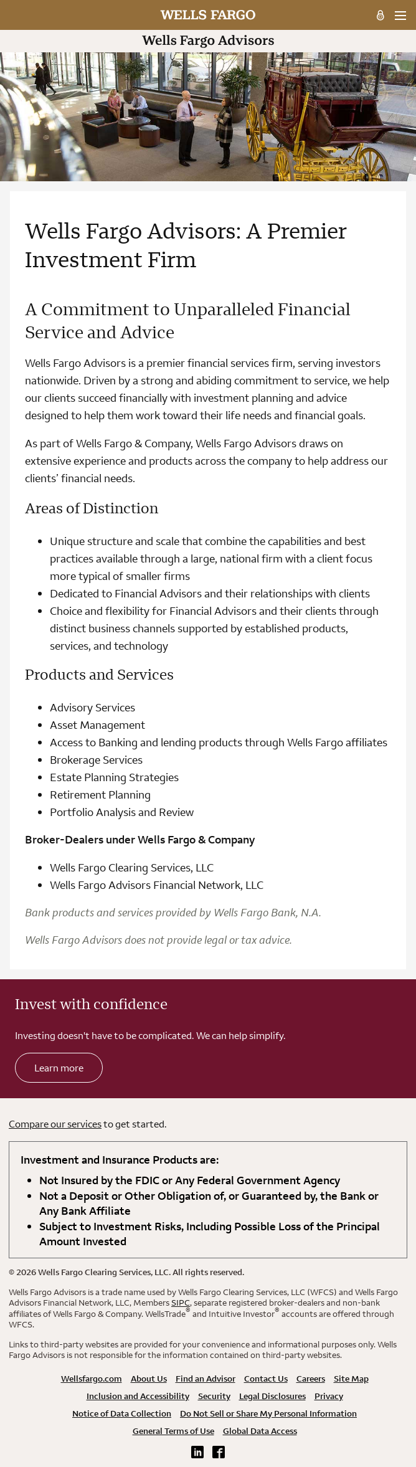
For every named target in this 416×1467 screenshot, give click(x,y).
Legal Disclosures (272, 1396)
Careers (310, 1378)
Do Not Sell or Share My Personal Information (268, 1413)
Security (214, 1396)
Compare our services (55, 1124)
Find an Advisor (205, 1378)
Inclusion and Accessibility (138, 1396)
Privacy (328, 1396)
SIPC (180, 1302)
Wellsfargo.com (91, 1378)
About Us (149, 1378)
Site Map (351, 1378)
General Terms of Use (173, 1430)
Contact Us (266, 1378)
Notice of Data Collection (121, 1413)
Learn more (58, 1067)
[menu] (400, 15)
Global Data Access (260, 1430)
